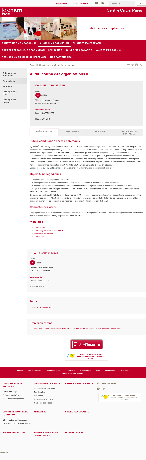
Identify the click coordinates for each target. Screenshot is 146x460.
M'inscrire (40, 412)
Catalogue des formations (9, 74)
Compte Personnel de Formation (15, 413)
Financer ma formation (43, 307)
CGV (98, 371)
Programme (72, 131)
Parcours (100, 131)
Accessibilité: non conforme (73, 374)
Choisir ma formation (49, 65)
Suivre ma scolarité (77, 412)
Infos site (71, 371)
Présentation (44, 131)
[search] (122, 3)
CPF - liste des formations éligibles (17, 423)
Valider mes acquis (14, 432)
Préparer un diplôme (11, 395)
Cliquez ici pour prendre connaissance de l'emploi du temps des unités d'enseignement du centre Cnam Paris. (75, 328)
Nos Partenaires (75, 432)
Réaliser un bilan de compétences (46, 434)
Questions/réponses (54, 371)
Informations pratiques (129, 132)
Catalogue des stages (9, 101)
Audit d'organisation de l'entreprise (48, 230)
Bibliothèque (110, 371)
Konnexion (4, 453)
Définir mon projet (10, 391)
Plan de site (125, 371)
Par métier (7, 86)
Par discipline (67, 65)
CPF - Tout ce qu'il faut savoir (15, 420)
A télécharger (85, 371)
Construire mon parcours (12, 385)
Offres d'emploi (34, 371)
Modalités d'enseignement (13, 399)
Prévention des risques (43, 233)
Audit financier (40, 237)
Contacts (19, 371)
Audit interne (39, 227)
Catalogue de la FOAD (10, 93)
